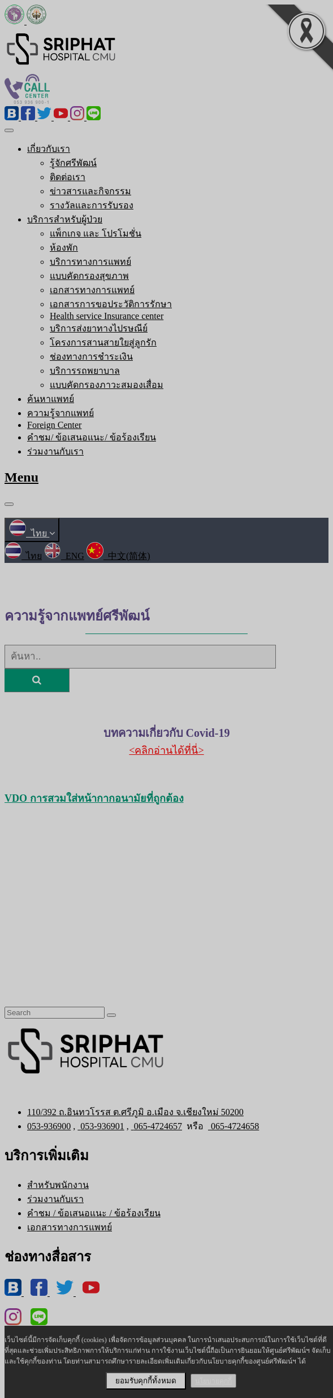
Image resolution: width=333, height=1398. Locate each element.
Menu (21, 477)
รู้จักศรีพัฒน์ (73, 163)
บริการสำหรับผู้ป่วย (64, 219)
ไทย (32, 533)
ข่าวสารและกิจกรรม (90, 191)
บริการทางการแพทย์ (90, 262)
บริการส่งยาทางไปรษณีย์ (99, 328)
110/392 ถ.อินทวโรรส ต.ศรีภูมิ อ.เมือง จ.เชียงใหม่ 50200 (135, 1112)
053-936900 (49, 1126)
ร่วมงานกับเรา (55, 451)
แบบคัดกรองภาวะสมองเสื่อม (106, 385)
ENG (64, 556)
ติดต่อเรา (67, 177)
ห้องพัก (64, 247)
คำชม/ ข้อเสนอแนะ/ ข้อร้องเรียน (91, 437)
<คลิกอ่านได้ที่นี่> (166, 750)
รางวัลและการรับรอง (91, 205)
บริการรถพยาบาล (85, 370)
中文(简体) (118, 556)
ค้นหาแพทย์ (50, 399)
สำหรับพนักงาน (58, 1185)
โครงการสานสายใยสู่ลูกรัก (103, 342)
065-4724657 (156, 1126)
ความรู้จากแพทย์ (60, 413)
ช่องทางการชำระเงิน (91, 356)
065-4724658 (233, 1126)
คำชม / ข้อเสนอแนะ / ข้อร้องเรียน (94, 1213)
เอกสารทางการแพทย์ (92, 290)
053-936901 (100, 1126)
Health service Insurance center (106, 316)
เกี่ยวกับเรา (48, 149)
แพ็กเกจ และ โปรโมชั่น (95, 233)
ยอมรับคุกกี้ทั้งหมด (145, 1381)
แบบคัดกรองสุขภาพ (89, 276)
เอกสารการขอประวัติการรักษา (111, 304)
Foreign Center (54, 425)
